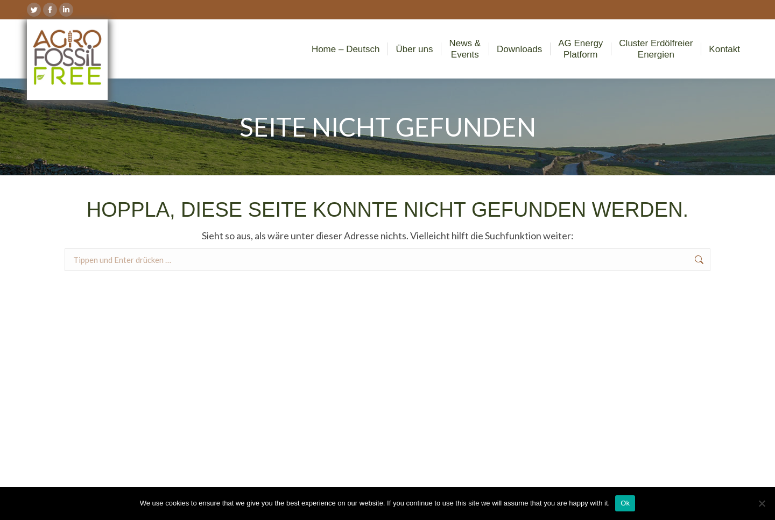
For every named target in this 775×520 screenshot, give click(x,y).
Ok (625, 503)
